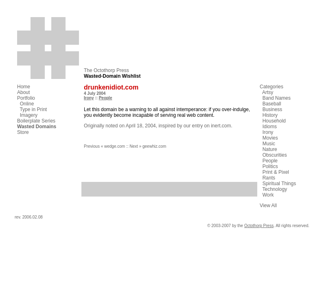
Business (272, 109)
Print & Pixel (276, 172)
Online (27, 104)
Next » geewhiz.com (147, 146)
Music (269, 143)
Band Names (277, 98)
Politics (270, 166)
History (270, 115)
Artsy (267, 92)
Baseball (272, 104)
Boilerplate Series (36, 121)
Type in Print (33, 109)
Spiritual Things (279, 183)
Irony (89, 98)
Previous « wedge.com (104, 146)
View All (268, 205)
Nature (270, 149)
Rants (269, 178)
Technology (274, 189)
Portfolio (26, 98)
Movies (270, 138)
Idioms (270, 126)
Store (23, 132)
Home (23, 87)
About (23, 92)
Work (268, 195)
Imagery (28, 115)
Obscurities (275, 155)
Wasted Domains (36, 126)
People (105, 98)
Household (274, 121)
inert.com (221, 126)
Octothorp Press (259, 225)
